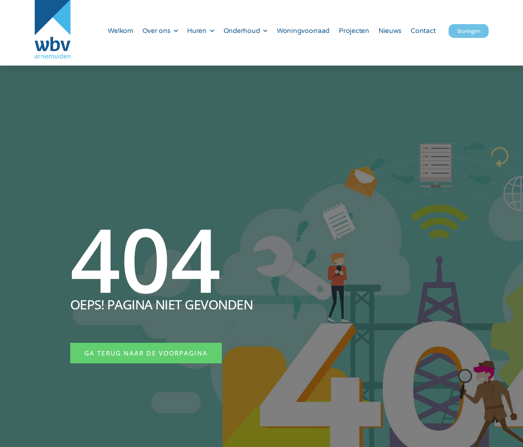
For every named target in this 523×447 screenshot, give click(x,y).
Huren (200, 31)
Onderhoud (246, 31)
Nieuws (389, 31)
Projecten (354, 31)
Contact (423, 31)
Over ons (160, 31)
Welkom (120, 31)
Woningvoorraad (303, 31)
